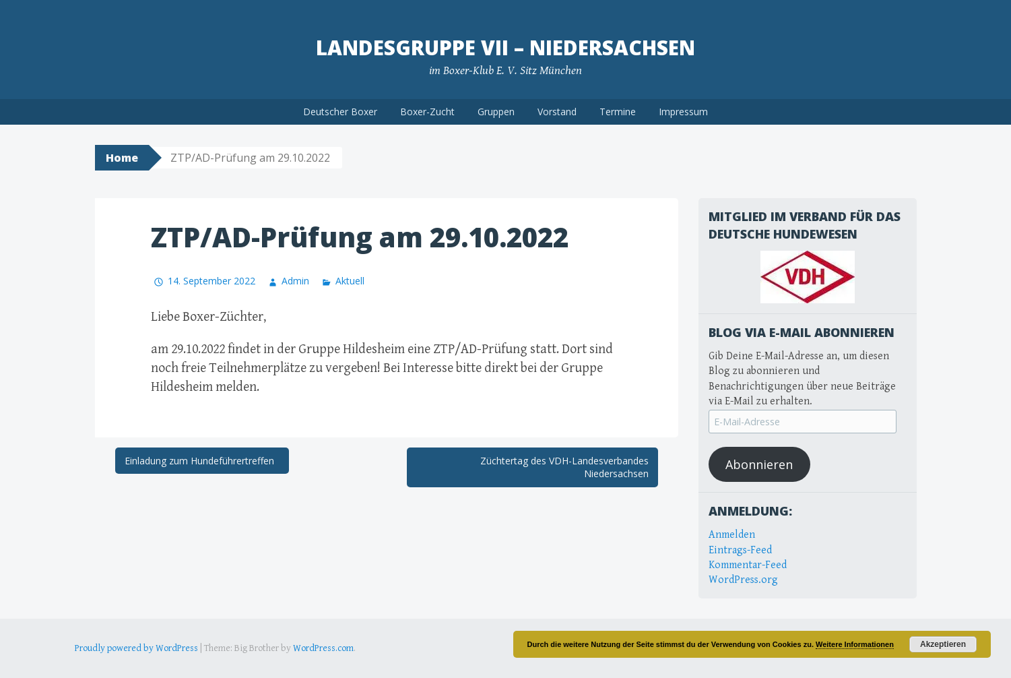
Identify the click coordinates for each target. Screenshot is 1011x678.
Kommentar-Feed (748, 565)
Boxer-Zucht (427, 111)
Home (122, 157)
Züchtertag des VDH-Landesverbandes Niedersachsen (564, 467)
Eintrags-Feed (740, 550)
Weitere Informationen (855, 644)
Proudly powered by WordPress (136, 648)
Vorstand (557, 111)
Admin (295, 280)
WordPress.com (323, 648)
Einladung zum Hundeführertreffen (202, 460)
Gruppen (496, 111)
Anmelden (732, 534)
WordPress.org (743, 580)
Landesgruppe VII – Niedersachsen (505, 47)
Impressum (683, 111)
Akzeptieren (943, 644)
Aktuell (349, 280)
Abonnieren (759, 464)
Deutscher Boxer (340, 111)
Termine (617, 111)
